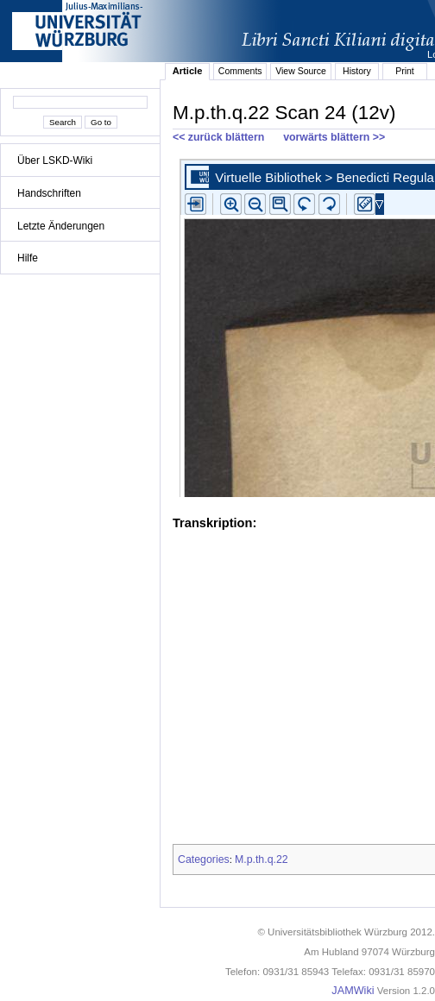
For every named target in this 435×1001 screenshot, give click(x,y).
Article (188, 71)
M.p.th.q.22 (261, 859)
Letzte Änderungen (60, 226)
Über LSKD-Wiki (54, 160)
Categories (204, 859)
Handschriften (49, 193)
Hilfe (27, 258)
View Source (300, 71)
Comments (240, 71)
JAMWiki (352, 991)
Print (404, 71)
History (357, 71)
